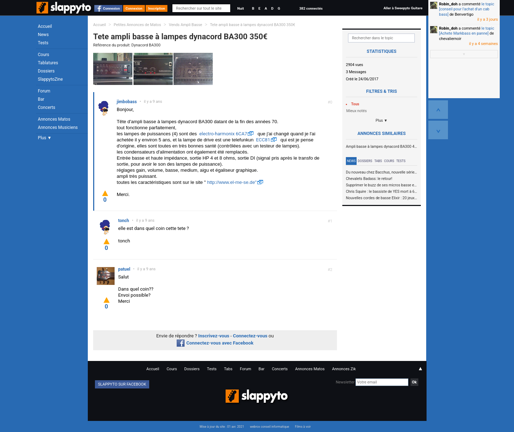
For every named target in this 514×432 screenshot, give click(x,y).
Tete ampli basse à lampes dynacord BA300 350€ (252, 24)
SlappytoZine (50, 79)
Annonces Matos (54, 119)
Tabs (378, 161)
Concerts (46, 107)
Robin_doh (448, 4)
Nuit (240, 8)
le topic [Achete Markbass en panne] (466, 31)
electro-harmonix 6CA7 (223, 133)
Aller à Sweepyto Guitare (402, 8)
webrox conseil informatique (269, 426)
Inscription (156, 8)
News (43, 34)
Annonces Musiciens (58, 127)
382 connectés (310, 8)
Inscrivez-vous (213, 335)
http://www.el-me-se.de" (232, 182)
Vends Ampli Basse (185, 24)
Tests (43, 42)
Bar (41, 99)
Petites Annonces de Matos (137, 24)
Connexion (111, 8)
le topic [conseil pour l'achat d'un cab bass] (466, 9)
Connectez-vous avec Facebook (215, 343)
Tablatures (48, 62)
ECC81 (263, 139)
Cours (43, 54)
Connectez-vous (250, 335)
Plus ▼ (44, 137)
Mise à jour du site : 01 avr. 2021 (222, 426)
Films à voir (303, 426)
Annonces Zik (344, 369)
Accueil (45, 26)
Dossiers (46, 71)
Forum (44, 91)
